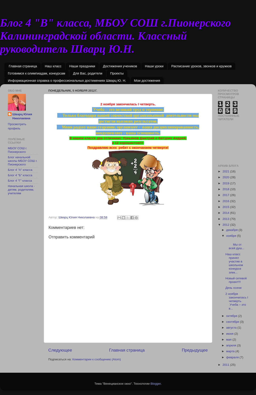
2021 (226, 171)
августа (231, 327)
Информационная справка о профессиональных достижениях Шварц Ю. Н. (67, 80)
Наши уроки (154, 66)
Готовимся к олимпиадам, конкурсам (36, 73)
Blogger (155, 383)
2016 (226, 201)
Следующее (60, 350)
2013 (226, 219)
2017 (226, 195)
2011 (226, 364)
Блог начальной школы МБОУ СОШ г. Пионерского (22, 161)
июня (230, 333)
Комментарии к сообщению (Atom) (96, 359)
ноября (231, 235)
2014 (226, 212)
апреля (231, 345)
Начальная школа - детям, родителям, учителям (21, 189)
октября (232, 316)
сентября (233, 321)
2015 (226, 207)
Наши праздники (82, 66)
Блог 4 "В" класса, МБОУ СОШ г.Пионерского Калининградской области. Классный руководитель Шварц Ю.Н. (115, 35)
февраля (233, 357)
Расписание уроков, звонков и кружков (201, 66)
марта (230, 351)
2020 (226, 177)
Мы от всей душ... (236, 244)
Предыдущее (195, 350)
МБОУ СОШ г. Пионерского (17, 150)
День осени (233, 287)
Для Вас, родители (87, 73)
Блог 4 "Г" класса (20, 180)
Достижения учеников (120, 66)
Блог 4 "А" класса (20, 170)
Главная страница (23, 66)
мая (229, 339)
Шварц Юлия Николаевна (22, 116)
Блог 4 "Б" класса (20, 175)
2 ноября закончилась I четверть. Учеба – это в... (236, 301)
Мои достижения (147, 80)
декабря (232, 230)
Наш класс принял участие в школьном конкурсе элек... (234, 263)
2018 (226, 189)
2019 (226, 183)
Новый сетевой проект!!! (236, 280)
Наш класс (53, 66)
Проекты (117, 73)
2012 (226, 224)
